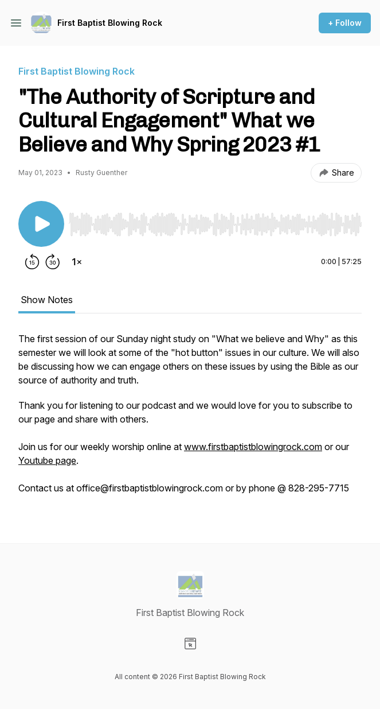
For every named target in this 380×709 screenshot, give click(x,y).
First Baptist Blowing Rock (109, 23)
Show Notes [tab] (47, 299)
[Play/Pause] (41, 224)
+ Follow (345, 23)
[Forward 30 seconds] (53, 262)
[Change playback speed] (76, 262)
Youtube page (47, 460)
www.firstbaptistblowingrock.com (253, 446)
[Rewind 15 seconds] (32, 262)
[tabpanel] (190, 419)
